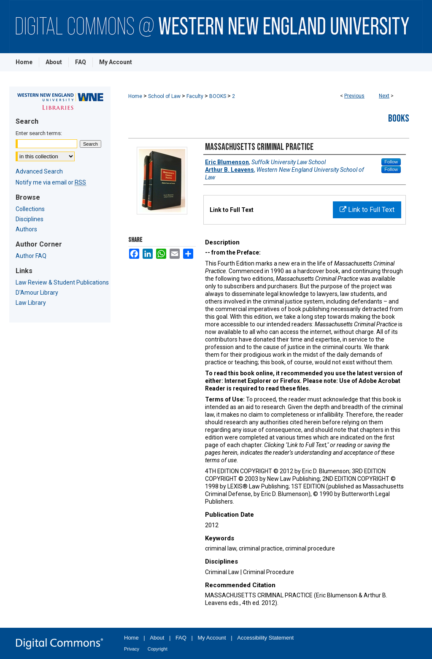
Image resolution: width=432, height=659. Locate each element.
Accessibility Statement (265, 638)
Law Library (31, 302)
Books (398, 118)
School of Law (164, 96)
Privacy (131, 648)
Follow (391, 161)
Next (384, 96)
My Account (212, 638)
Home (135, 96)
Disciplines (29, 219)
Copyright (157, 648)
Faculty (194, 96)
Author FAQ (31, 255)
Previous (354, 96)
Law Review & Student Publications (62, 282)
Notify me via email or (51, 182)
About (157, 638)
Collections (30, 209)
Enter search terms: (39, 133)
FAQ (181, 638)
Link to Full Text (367, 210)
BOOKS (217, 96)
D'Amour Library (37, 292)
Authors (26, 229)
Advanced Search (39, 171)
